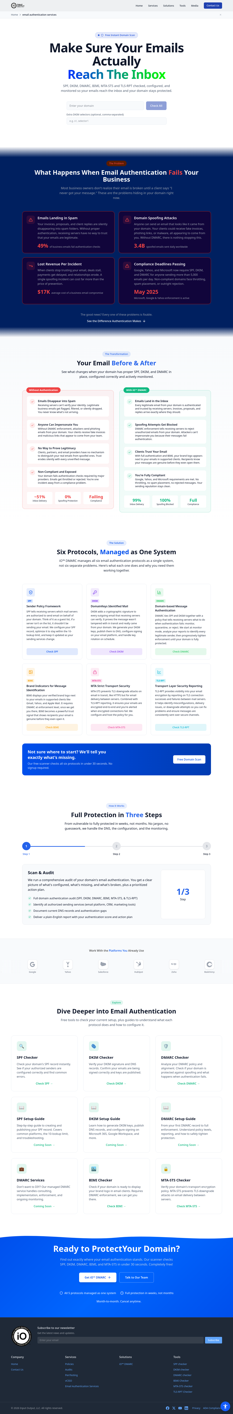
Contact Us (213, 5)
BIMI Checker (181, 1380)
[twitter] (174, 1408)
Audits (69, 1369)
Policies (69, 1364)
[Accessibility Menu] (225, 1406)
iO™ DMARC (126, 1364)
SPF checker (180, 1364)
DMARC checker (182, 1375)
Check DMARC (181, 655)
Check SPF (52, 655)
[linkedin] (186, 1408)
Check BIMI (116, 1206)
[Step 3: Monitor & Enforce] (207, 849)
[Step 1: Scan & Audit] (26, 849)
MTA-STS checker (183, 1386)
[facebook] (167, 1408)
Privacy (196, 1408)
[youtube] (180, 1408)
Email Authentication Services (82, 1386)
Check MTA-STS (189, 1206)
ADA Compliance (212, 1408)
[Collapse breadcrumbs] (220, 14)
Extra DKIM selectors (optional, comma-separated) (95, 114)
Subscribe (213, 1340)
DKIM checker (181, 1369)
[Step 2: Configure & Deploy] (116, 849)
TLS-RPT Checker (182, 1391)
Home (139, 5)
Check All (156, 106)
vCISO (68, 1380)
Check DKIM (116, 655)
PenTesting (71, 1375)
